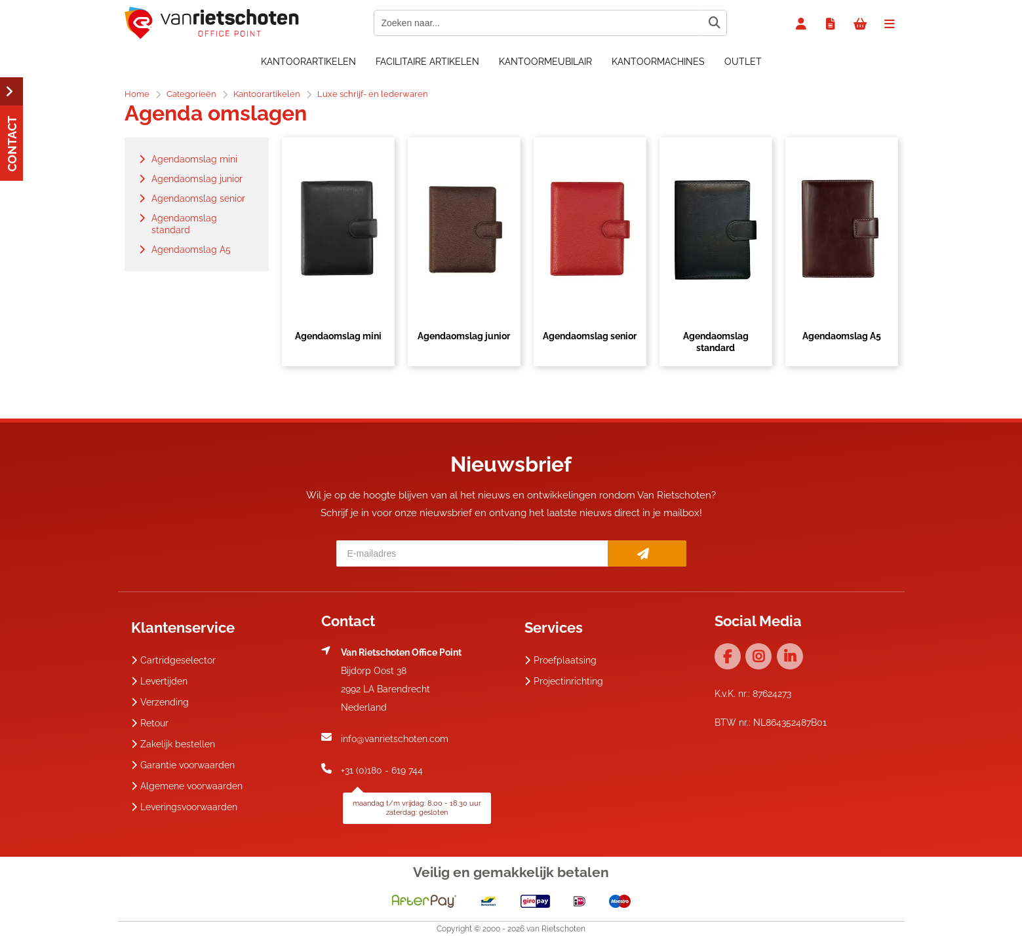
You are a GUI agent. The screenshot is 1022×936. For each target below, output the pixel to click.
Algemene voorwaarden (187, 786)
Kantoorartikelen (308, 61)
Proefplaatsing (560, 660)
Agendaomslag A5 (841, 336)
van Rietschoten (555, 928)
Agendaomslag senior (590, 336)
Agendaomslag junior (464, 336)
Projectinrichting (563, 681)
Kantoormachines (658, 61)
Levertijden (159, 681)
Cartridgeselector (173, 660)
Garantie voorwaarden (183, 765)
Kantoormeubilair (545, 61)
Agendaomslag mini (338, 336)
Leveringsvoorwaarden (184, 807)
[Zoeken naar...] (714, 23)
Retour (149, 723)
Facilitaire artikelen (427, 61)
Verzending (160, 702)
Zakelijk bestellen (173, 744)
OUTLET (743, 61)
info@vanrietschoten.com (394, 739)
